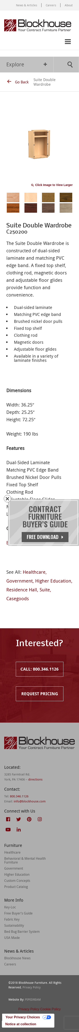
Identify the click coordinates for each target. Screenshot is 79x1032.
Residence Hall (21, 590)
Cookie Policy (50, 1009)
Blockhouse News (17, 958)
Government (19, 581)
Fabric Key (12, 919)
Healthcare (34, 572)
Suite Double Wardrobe (44, 82)
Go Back (18, 82)
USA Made (12, 937)
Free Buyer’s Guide (18, 913)
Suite (45, 590)
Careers (51, 5)
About (69, 5)
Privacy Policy (32, 987)
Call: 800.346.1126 (7, 41)
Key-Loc (10, 907)
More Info (13, 900)
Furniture (13, 845)
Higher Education (53, 581)
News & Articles (26, 5)
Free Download (45, 536)
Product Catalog (16, 886)
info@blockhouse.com (30, 801)
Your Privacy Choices (22, 1017)
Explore (26, 64)
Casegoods (17, 598)
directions (35, 779)
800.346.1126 (19, 796)
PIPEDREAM (33, 999)
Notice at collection (20, 1024)
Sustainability (14, 925)
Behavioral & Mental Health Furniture (25, 860)
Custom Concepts (17, 880)
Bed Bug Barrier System (22, 931)
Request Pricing (25, 42)
